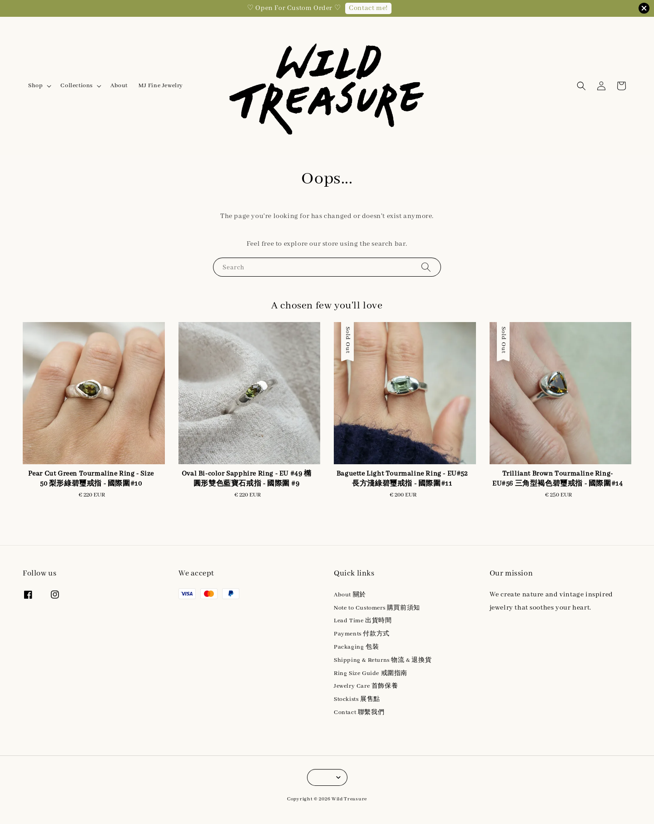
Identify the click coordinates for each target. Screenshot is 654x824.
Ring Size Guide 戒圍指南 (370, 673)
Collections (76, 85)
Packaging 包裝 (356, 647)
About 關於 (350, 595)
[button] (581, 86)
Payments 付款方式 (362, 634)
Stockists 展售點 (357, 699)
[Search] (426, 267)
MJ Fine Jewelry (161, 85)
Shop (35, 85)
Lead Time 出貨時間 (362, 621)
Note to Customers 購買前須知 (377, 608)
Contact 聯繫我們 (359, 712)
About (119, 85)
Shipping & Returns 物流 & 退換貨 (382, 660)
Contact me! (368, 8)
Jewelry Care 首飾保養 (366, 686)
